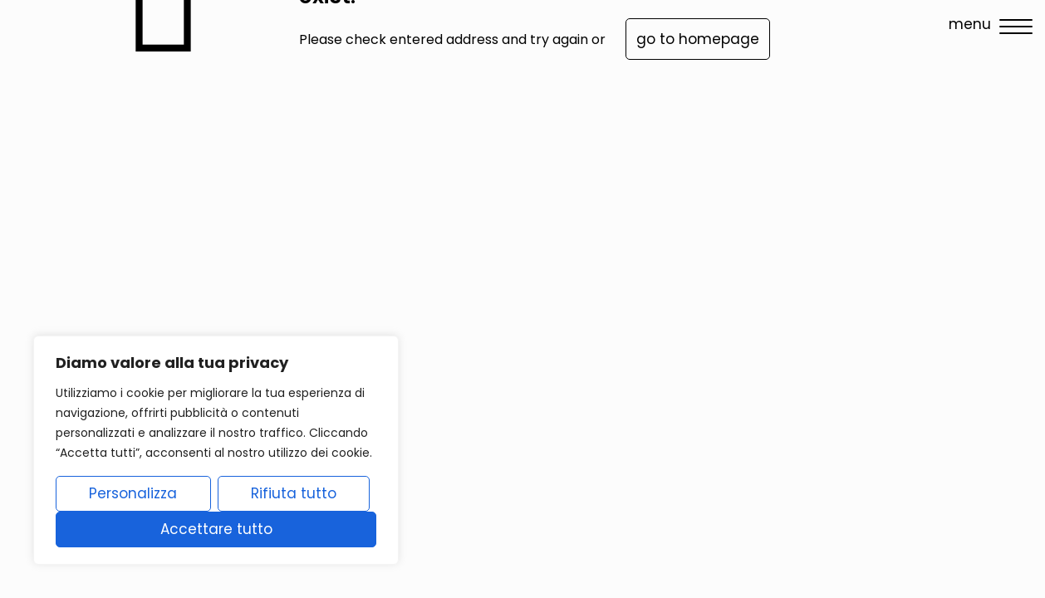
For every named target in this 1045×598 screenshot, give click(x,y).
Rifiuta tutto (293, 493)
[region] (216, 450)
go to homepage (697, 39)
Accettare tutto (216, 529)
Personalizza (133, 493)
